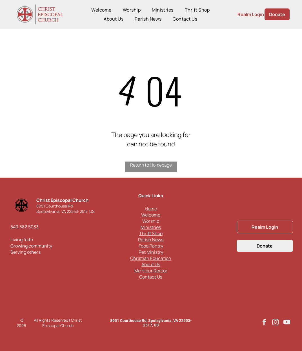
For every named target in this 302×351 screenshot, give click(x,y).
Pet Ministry (151, 252)
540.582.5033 (24, 227)
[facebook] (264, 322)
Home (151, 209)
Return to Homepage (151, 165)
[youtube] (287, 322)
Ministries (151, 227)
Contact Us (150, 277)
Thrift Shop (151, 233)
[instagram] (275, 322)
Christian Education (150, 258)
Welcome (150, 215)
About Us (150, 264)
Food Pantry (151, 246)
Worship (150, 221)
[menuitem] (101, 9)
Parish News (150, 240)
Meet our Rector (150, 271)
